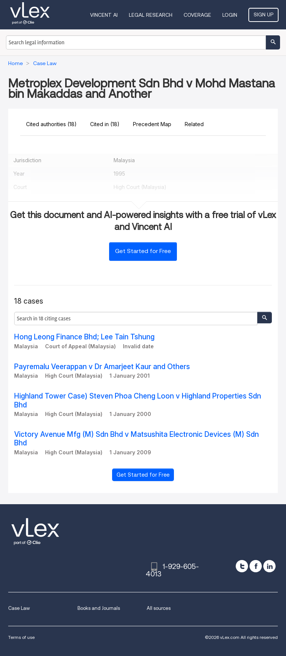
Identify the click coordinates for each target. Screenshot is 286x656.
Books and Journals (98, 608)
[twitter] (242, 566)
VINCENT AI (104, 15)
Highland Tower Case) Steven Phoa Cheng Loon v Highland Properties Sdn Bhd (137, 400)
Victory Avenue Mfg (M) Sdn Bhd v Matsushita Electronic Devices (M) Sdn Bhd (136, 438)
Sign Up (263, 14)
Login (229, 15)
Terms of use (21, 637)
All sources (159, 608)
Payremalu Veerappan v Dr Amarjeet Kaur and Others (102, 366)
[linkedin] (269, 566)
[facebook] (256, 566)
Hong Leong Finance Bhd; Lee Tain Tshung (84, 337)
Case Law (19, 608)
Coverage (197, 15)
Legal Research (150, 15)
